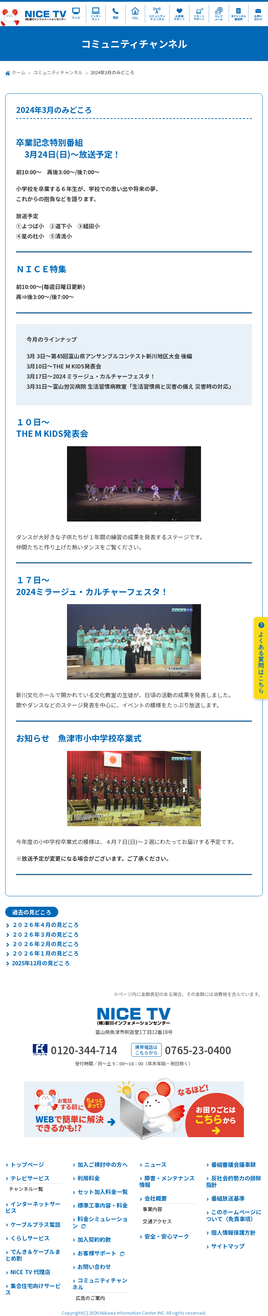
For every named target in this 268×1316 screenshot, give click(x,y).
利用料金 (88, 1178)
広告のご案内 (90, 1297)
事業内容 (152, 1208)
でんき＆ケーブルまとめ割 (32, 1254)
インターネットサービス (33, 1207)
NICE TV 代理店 (30, 1272)
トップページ (27, 1164)
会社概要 (155, 1198)
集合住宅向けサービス (33, 1288)
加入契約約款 (94, 1239)
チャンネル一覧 (26, 1188)
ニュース (155, 1164)
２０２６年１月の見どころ (45, 953)
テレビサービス (30, 1178)
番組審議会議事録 (233, 1164)
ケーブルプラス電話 (35, 1224)
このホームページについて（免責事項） (233, 1215)
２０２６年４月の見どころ (45, 924)
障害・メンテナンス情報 (167, 1181)
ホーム (18, 72)
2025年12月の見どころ (41, 963)
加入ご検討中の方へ (102, 1164)
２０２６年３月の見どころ (45, 934)
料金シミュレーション (100, 1222)
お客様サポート (97, 1253)
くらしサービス (30, 1238)
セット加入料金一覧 (102, 1191)
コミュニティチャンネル (58, 72)
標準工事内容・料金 (102, 1205)
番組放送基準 (228, 1198)
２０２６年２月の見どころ (45, 944)
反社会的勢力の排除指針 (233, 1181)
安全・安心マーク (166, 1236)
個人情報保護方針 (233, 1232)
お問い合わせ (94, 1266)
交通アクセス (157, 1221)
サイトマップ (228, 1246)
